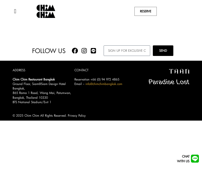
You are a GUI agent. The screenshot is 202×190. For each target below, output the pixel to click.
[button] (15, 11)
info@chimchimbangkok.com (103, 88)
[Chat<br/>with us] (194, 158)
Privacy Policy (77, 120)
